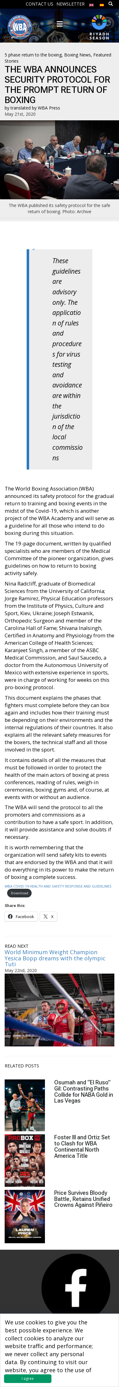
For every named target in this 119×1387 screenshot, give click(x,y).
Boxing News (77, 55)
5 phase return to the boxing (33, 55)
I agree (28, 1378)
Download (19, 893)
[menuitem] (91, 3)
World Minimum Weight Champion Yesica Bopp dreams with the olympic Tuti (55, 958)
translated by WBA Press (35, 108)
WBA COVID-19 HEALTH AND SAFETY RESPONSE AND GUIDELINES (58, 886)
